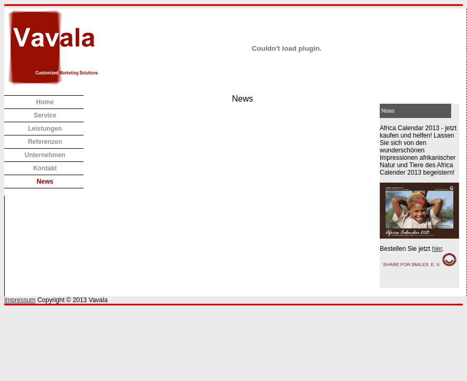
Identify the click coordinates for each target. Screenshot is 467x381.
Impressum (19, 300)
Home (44, 102)
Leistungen (45, 128)
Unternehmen (44, 155)
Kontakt (45, 168)
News (44, 181)
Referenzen (45, 142)
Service (45, 115)
